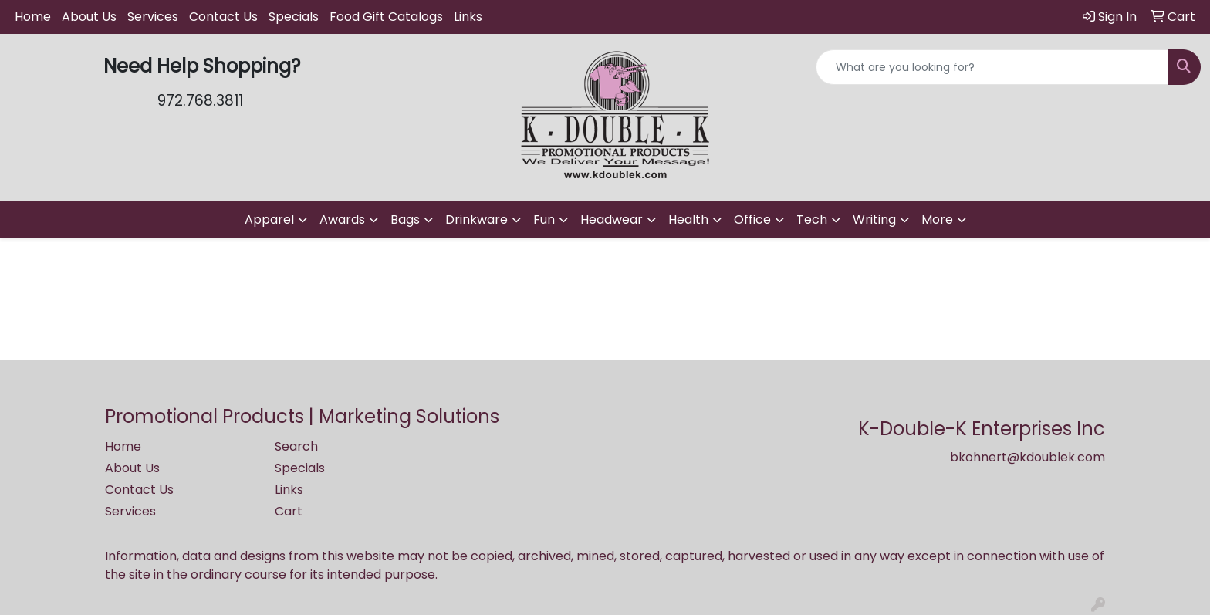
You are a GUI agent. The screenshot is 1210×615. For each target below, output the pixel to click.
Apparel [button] (269, 219)
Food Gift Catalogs (386, 16)
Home (33, 16)
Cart (288, 511)
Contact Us (223, 16)
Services (152, 16)
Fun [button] (544, 219)
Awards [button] (342, 219)
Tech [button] (811, 219)
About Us (89, 16)
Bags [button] (405, 219)
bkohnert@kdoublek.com (1027, 457)
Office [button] (752, 219)
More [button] (937, 219)
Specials (294, 16)
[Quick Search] (992, 67)
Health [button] (688, 219)
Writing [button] (874, 219)
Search (296, 446)
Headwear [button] (611, 219)
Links (468, 16)
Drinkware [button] (476, 219)
